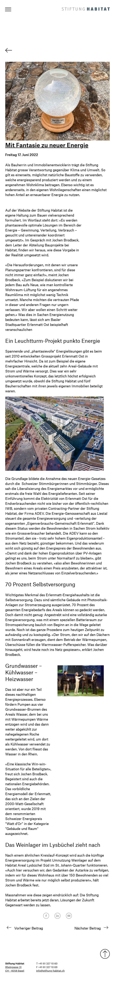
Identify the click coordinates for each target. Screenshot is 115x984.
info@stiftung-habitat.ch (50, 970)
